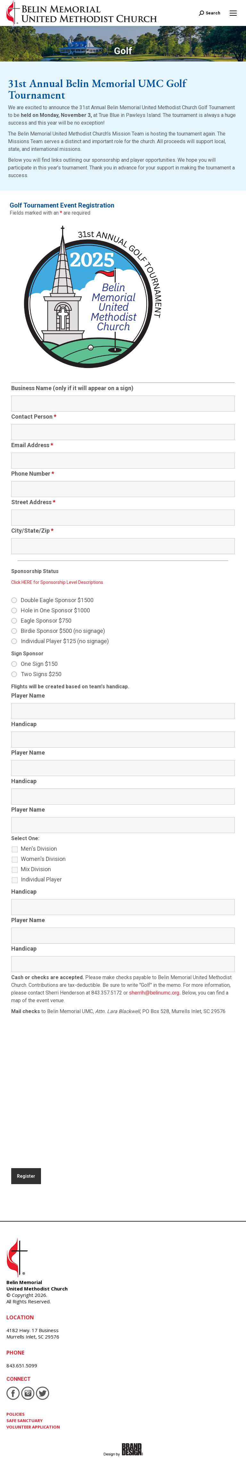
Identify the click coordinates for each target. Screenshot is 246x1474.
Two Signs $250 (41, 674)
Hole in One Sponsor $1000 (55, 610)
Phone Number (32, 473)
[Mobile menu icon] (233, 13)
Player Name (28, 695)
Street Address (33, 502)
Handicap (24, 724)
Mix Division (36, 869)
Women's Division (43, 859)
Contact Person (33, 416)
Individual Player (41, 879)
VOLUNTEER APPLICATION (33, 1427)
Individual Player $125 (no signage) (65, 641)
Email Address (32, 445)
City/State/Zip (32, 530)
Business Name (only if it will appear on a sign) (72, 388)
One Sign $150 (39, 664)
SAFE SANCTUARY (24, 1420)
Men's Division (39, 849)
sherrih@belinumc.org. (155, 992)
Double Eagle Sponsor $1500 (57, 600)
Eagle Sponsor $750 (46, 621)
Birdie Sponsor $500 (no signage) (63, 631)
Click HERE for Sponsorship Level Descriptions (57, 582)
